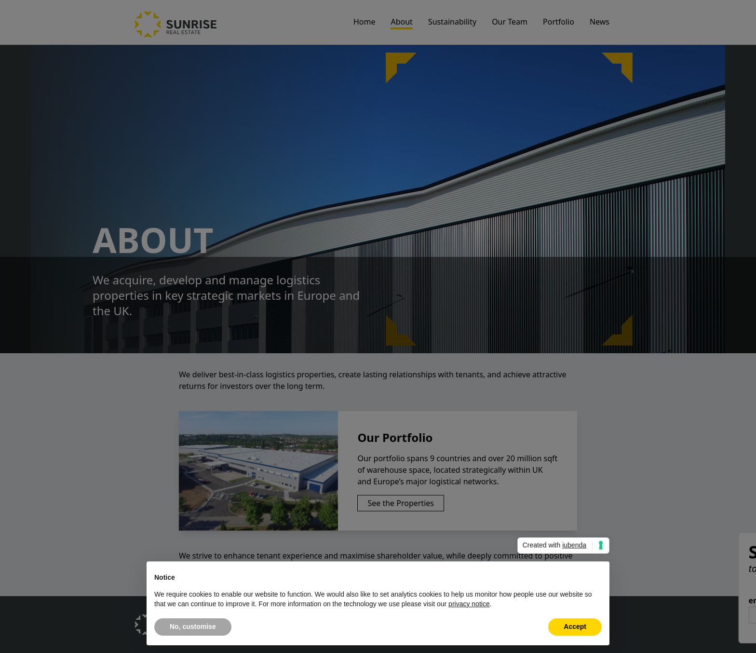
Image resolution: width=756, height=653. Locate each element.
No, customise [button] (193, 626)
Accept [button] (575, 626)
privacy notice (469, 604)
